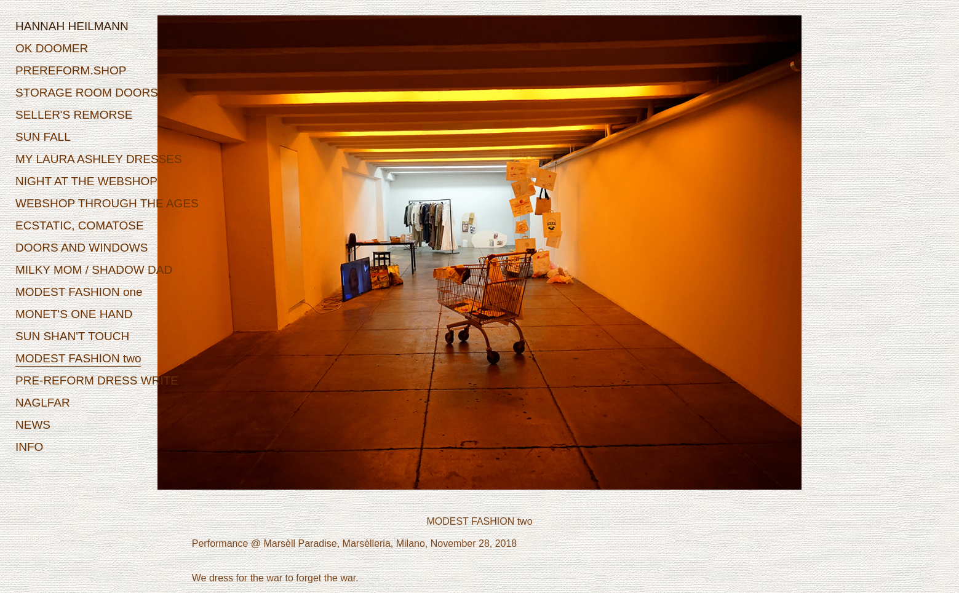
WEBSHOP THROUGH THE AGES (107, 203)
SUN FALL (43, 136)
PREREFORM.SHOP (71, 70)
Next (720, 260)
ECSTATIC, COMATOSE (79, 225)
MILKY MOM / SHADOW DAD (93, 269)
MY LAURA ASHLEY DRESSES (98, 159)
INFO (29, 446)
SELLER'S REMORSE (74, 114)
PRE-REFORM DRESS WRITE (96, 380)
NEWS (32, 424)
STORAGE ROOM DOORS (86, 92)
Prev (240, 260)
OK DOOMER (51, 48)
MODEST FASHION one (79, 291)
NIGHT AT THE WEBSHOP (86, 181)
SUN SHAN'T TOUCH (72, 336)
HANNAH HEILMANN (72, 26)
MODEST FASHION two (78, 358)
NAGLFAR (42, 402)
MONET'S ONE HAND (73, 314)
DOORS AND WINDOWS (81, 247)
